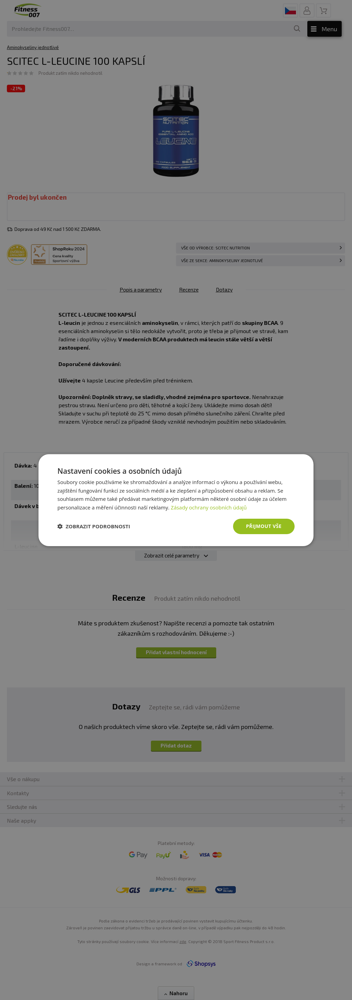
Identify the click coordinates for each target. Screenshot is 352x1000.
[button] (93, 526)
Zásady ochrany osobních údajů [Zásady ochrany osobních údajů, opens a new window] (209, 507)
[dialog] (176, 500)
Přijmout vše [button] (264, 526)
